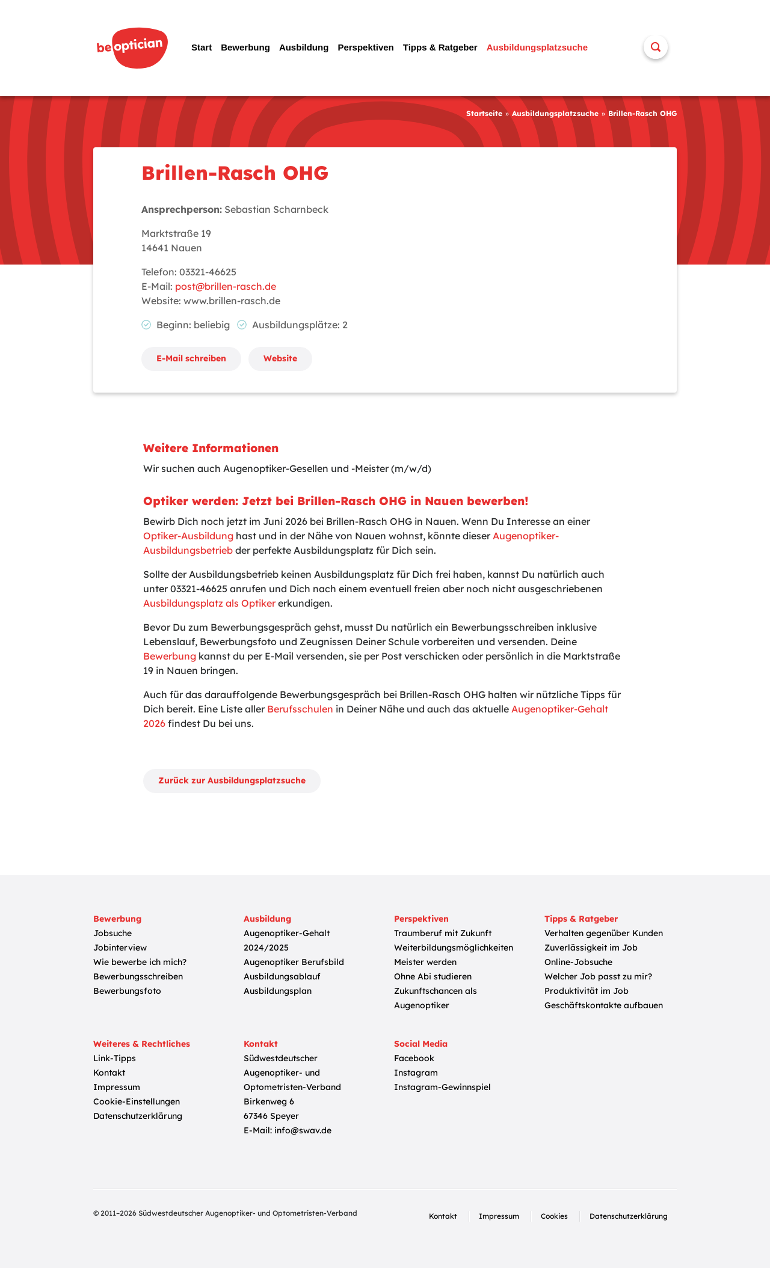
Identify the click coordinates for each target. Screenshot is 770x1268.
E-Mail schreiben (191, 358)
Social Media (421, 1043)
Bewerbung (245, 47)
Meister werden (425, 962)
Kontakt (109, 1072)
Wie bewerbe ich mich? (139, 962)
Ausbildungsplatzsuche (537, 47)
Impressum (116, 1087)
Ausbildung (304, 47)
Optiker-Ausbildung (188, 536)
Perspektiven (365, 47)
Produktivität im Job (586, 990)
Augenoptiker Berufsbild (294, 962)
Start (201, 47)
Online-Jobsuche (578, 962)
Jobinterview (120, 947)
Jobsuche (112, 933)
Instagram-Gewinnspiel (442, 1087)
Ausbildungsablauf (282, 976)
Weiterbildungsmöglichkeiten (453, 947)
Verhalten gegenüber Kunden (603, 933)
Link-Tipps (114, 1058)
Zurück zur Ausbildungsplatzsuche (232, 780)
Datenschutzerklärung (137, 1115)
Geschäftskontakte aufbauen (603, 1005)
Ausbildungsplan (278, 990)
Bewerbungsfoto (127, 990)
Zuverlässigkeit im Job (591, 947)
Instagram (416, 1072)
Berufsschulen (300, 709)
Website (280, 358)
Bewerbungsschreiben (138, 976)
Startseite (484, 113)
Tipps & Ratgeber (440, 47)
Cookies (554, 1216)
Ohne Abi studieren (433, 976)
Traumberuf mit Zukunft (442, 933)
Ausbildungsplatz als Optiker (209, 603)
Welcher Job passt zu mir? (598, 976)
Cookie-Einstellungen (136, 1101)
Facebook (414, 1058)
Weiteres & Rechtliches (141, 1043)
